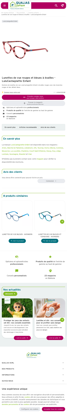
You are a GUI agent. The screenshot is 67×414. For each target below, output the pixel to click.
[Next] (62, 222)
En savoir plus (10, 127)
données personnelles (10, 404)
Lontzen (5, 154)
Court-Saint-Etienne (37, 151)
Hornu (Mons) (49, 148)
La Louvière (15, 151)
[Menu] (4, 5)
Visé (29, 154)
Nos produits (21, 13)
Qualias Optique (7, 13)
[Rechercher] (56, 5)
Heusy (48, 151)
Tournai (40, 148)
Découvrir (9, 294)
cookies (27, 397)
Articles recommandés (28, 127)
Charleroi (24, 151)
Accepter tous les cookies (53, 409)
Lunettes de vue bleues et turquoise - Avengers (49, 235)
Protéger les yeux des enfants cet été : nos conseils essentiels (17, 321)
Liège (58, 151)
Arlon (4, 148)
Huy (53, 151)
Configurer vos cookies (29, 409)
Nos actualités (12, 289)
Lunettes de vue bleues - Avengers (17, 234)
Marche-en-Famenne (15, 148)
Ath (35, 148)
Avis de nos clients (48, 127)
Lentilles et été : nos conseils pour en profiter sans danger (48, 321)
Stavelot (22, 154)
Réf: (54, 92)
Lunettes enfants (33, 13)
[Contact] (62, 5)
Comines (59, 148)
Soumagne (13, 154)
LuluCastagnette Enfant (10, 21)
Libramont (28, 148)
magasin (40, 159)
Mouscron (6, 151)
